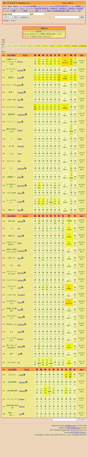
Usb (19, 354)
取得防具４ (72, 8)
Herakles (20, 70)
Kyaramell (21, 295)
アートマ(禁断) (22, 11)
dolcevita (21, 273)
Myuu (20, 243)
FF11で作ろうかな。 (78, 432)
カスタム (73, 11)
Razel (19, 210)
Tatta (20, 414)
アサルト (22, 8)
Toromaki (20, 146)
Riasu (19, 258)
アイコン (44, 6)
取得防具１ (46, 8)
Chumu (19, 130)
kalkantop (22, 382)
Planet (19, 177)
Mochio (20, 347)
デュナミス (30, 8)
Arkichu (20, 221)
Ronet (19, 85)
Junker (20, 236)
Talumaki (20, 92)
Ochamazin (21, 115)
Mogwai (22, 406)
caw (19, 228)
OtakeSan (21, 325)
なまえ (25, 55)
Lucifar (19, 202)
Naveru (19, 193)
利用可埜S (64, 6)
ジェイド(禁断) (10, 11)
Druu (19, 310)
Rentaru (21, 399)
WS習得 (57, 6)
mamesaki (20, 169)
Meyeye (20, 62)
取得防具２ (55, 8)
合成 (31, 6)
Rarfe (19, 100)
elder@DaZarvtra (73, 428)
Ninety (19, 139)
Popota (20, 302)
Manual (15, 6)
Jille (19, 265)
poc (19, 362)
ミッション (14, 8)
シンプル (22, 6)
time (81, 55)
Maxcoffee (21, 186)
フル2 (39, 6)
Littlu (19, 288)
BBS (79, 11)
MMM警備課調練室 (58, 11)
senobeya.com (70, 425)
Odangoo (20, 107)
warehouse (21, 251)
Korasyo (20, 339)
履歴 (67, 11)
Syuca (19, 154)
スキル (51, 6)
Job (28, 6)
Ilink (19, 161)
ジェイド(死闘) (33, 11)
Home (10, 6)
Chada (21, 375)
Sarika (19, 78)
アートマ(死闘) (45, 11)
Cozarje (20, 317)
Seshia (20, 332)
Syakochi (22, 391)
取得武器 (38, 8)
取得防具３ (63, 8)
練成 (34, 6)
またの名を (11, 55)
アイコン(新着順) (74, 6)
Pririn (19, 122)
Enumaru (21, 280)
